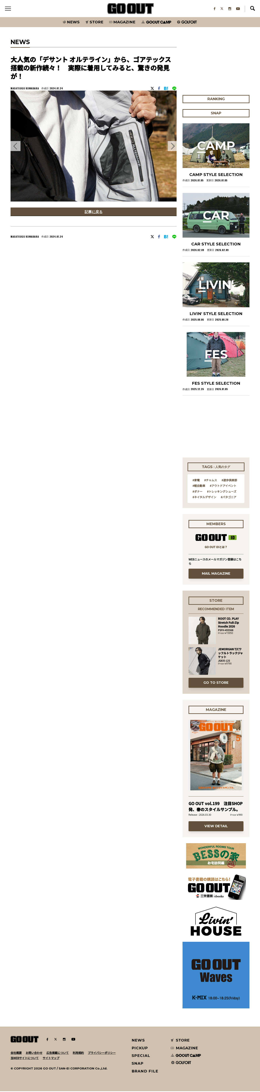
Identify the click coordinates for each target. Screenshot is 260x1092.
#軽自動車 (199, 486)
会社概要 (16, 1053)
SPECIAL (141, 1056)
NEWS (138, 1041)
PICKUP (140, 1049)
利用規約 (78, 1053)
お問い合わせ (34, 1053)
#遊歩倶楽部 (229, 481)
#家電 (196, 481)
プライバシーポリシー (102, 1053)
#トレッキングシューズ (221, 492)
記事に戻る (94, 212)
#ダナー (197, 492)
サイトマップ (51, 1059)
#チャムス (210, 481)
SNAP (138, 1064)
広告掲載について (57, 1053)
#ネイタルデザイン (204, 498)
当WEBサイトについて (25, 1059)
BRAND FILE (145, 1072)
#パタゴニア (228, 498)
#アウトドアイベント (223, 486)
